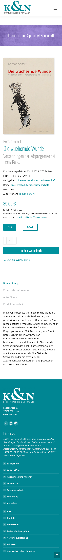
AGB (9, 511)
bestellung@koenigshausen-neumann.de (24, 448)
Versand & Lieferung (17, 537)
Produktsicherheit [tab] (13, 304)
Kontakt (11, 518)
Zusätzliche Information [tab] (16, 290)
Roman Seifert (27, 193)
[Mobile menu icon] (55, 8)
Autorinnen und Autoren (19, 476)
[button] (16, 260)
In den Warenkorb (31, 250)
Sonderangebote (15, 489)
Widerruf (11, 544)
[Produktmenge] (10, 240)
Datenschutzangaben (18, 531)
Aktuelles (12, 503)
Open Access (13, 483)
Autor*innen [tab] (10, 297)
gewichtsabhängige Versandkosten (31, 217)
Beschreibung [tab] (11, 283)
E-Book (30, 227)
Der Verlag (12, 496)
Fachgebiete (13, 463)
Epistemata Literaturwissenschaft (30, 185)
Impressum (13, 524)
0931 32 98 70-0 (10, 414)
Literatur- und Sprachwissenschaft (36, 180)
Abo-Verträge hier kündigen (21, 550)
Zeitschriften (13, 470)
